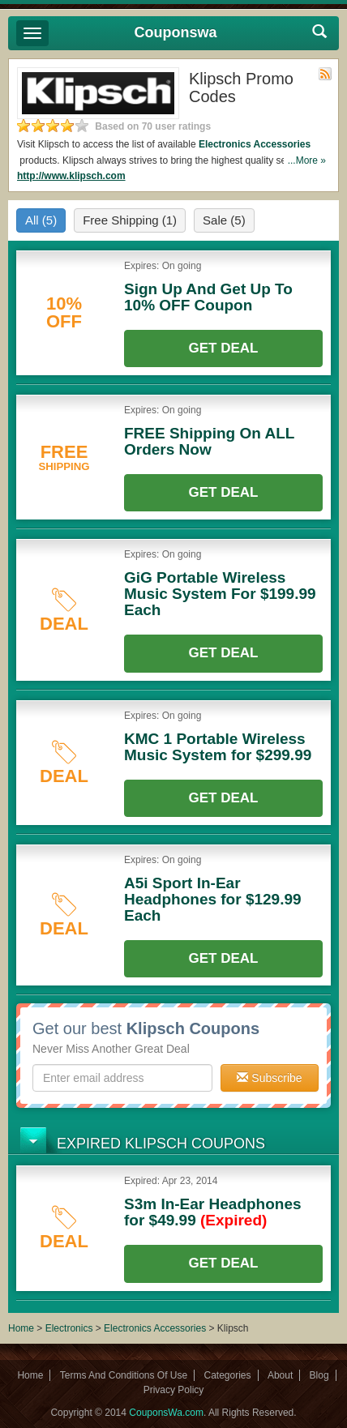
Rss (325, 73)
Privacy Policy (174, 1390)
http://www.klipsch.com (71, 176)
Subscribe (269, 1077)
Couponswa (176, 32)
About (280, 1375)
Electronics (69, 1328)
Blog (319, 1375)
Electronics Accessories (255, 144)
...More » (307, 160)
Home (21, 1328)
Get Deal (224, 348)
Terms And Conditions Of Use (123, 1375)
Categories (227, 1375)
